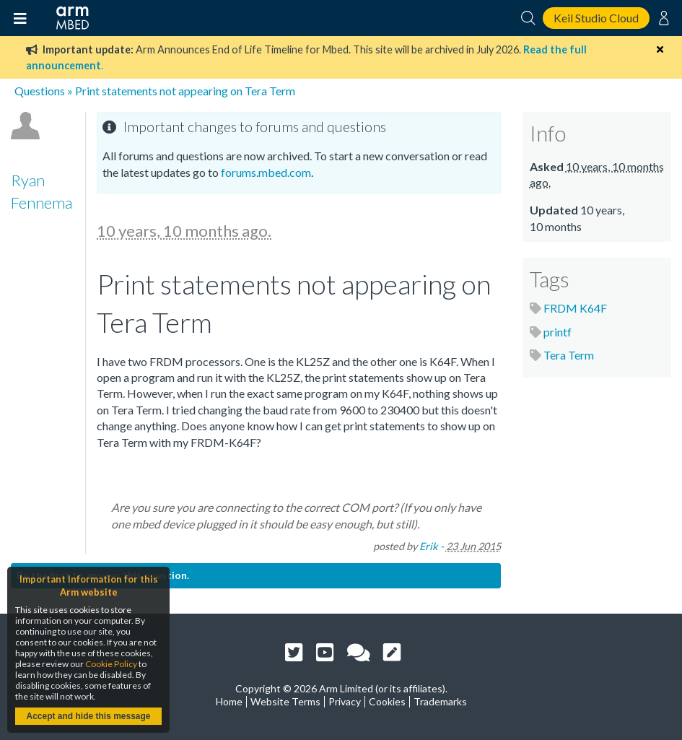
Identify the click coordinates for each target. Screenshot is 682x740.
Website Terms (285, 701)
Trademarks (440, 701)
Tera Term (568, 355)
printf (557, 332)
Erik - (431, 546)
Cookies (387, 701)
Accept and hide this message (88, 716)
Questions (39, 90)
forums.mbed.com (266, 172)
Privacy (344, 701)
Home (229, 701)
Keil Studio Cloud (596, 18)
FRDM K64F (575, 308)
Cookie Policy (111, 663)
